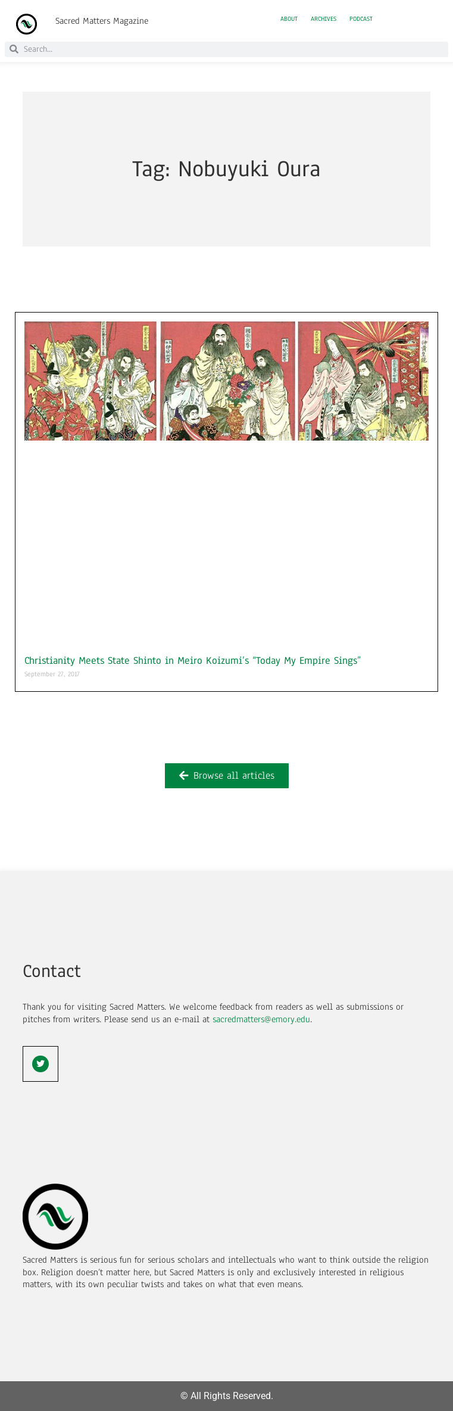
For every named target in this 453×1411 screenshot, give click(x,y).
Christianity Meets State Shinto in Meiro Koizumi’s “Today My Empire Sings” (192, 660)
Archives (323, 19)
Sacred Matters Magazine (101, 21)
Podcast (361, 19)
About (289, 19)
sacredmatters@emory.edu (261, 1019)
